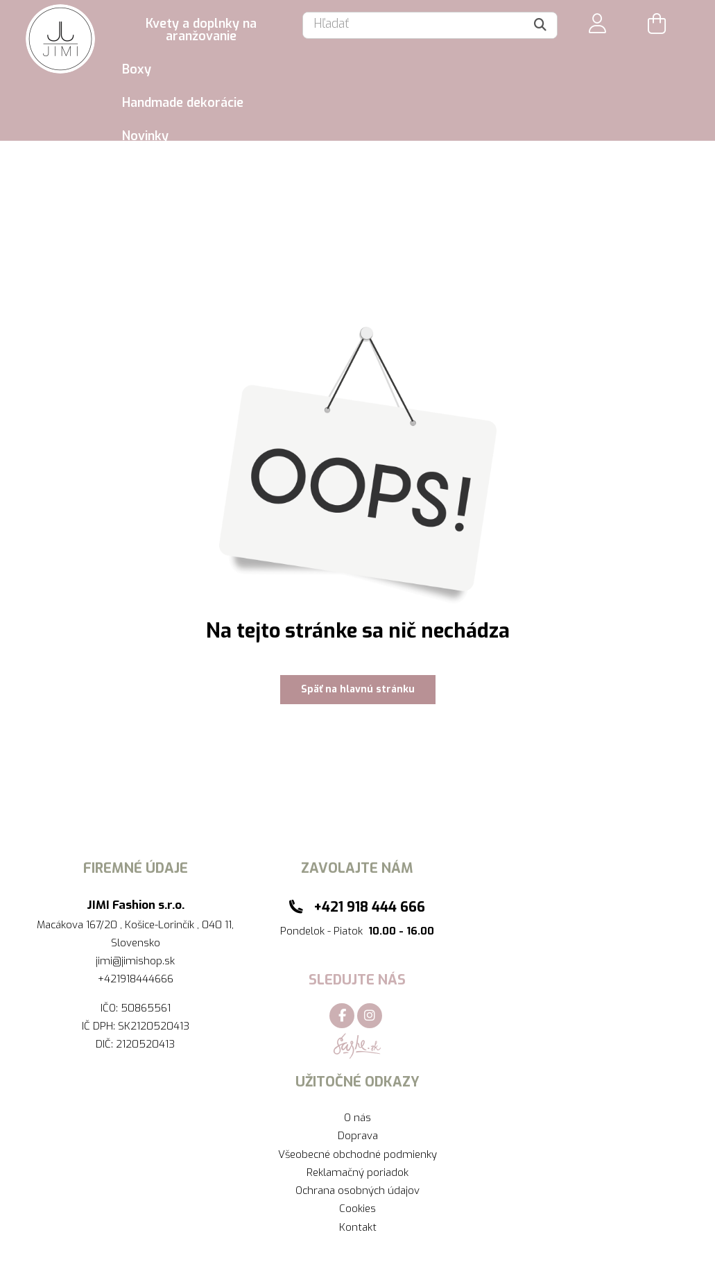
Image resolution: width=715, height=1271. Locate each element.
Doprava (358, 1136)
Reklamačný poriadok (357, 1172)
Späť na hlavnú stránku (358, 689)
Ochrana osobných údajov (357, 1190)
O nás (357, 1118)
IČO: (111, 1008)
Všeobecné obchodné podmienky (357, 1154)
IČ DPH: (100, 1026)
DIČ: (106, 1044)
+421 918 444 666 (369, 907)
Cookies (357, 1208)
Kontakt (358, 1227)
